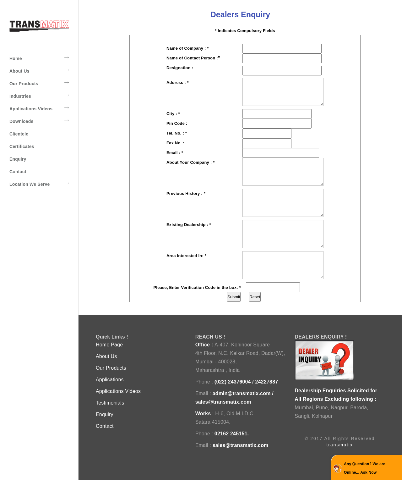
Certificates (21, 146)
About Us (39, 71)
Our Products (39, 83)
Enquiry (17, 159)
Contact (17, 171)
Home (39, 58)
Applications (110, 379)
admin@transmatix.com (242, 393)
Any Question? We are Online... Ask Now (364, 468)
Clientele (18, 133)
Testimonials (110, 403)
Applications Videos (39, 108)
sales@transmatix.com (223, 402)
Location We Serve (39, 184)
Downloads (39, 121)
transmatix (339, 444)
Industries (39, 96)
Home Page (109, 344)
